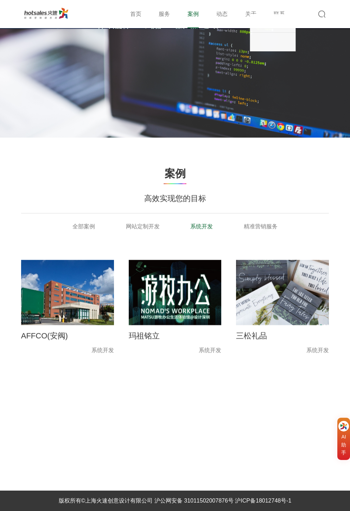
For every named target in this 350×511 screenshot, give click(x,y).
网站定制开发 (143, 227)
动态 (222, 14)
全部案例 (83, 227)
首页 (135, 14)
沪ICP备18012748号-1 (263, 501)
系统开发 (201, 227)
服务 (164, 14)
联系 (279, 14)
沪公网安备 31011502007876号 (194, 501)
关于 (250, 14)
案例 (193, 14)
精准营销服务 (261, 227)
